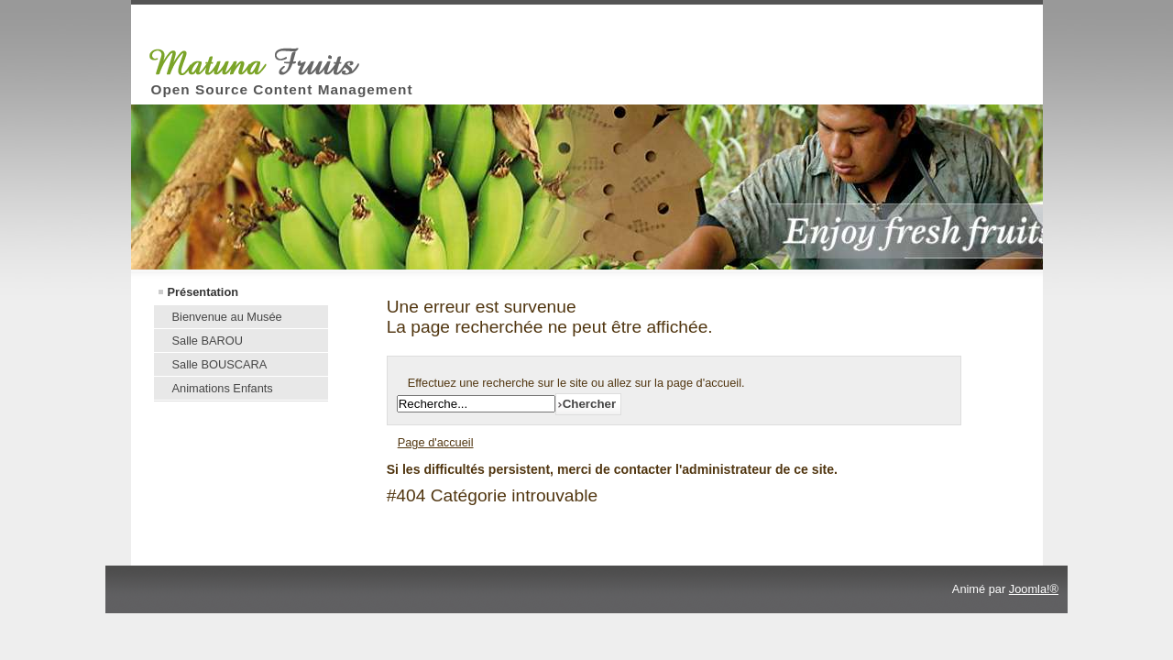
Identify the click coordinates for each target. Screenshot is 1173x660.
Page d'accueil (436, 442)
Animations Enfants (222, 388)
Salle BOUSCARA (220, 364)
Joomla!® (1033, 589)
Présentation (203, 292)
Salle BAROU (208, 340)
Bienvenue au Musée (227, 317)
